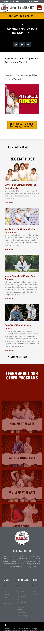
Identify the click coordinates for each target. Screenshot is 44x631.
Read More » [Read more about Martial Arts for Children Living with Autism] (9, 249)
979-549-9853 (32, 1)
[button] (39, 7)
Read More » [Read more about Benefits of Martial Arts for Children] (9, 350)
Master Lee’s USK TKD (22, 550)
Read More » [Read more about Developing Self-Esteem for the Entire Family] (9, 202)
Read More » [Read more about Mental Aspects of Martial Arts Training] (9, 298)
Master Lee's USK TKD (22, 7)
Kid (22, 25)
